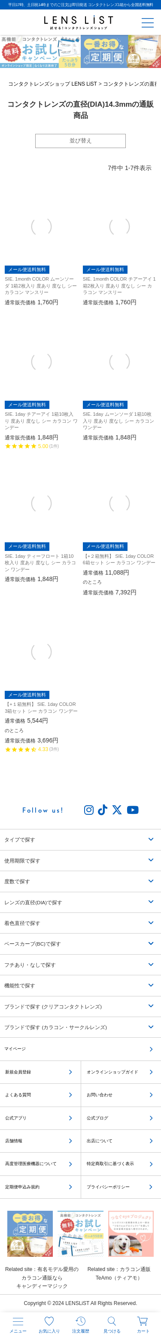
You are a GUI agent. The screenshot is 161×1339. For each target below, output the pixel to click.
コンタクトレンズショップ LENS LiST (52, 85)
